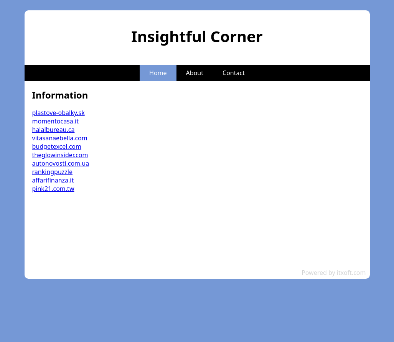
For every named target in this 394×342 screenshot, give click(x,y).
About (194, 73)
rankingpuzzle (52, 172)
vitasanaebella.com (59, 138)
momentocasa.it (55, 121)
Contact (234, 73)
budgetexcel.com (57, 146)
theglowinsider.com (60, 155)
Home (158, 73)
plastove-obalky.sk (58, 113)
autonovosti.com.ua (60, 163)
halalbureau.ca (53, 129)
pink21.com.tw (53, 188)
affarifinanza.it (53, 180)
